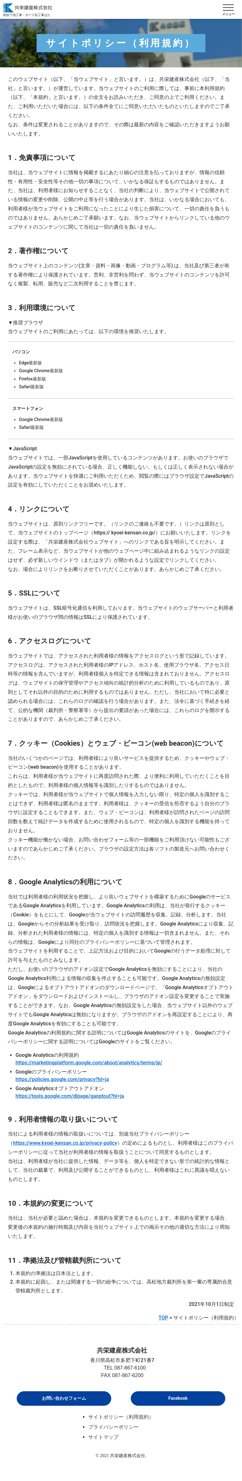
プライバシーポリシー (113, 1427)
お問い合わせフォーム (64, 1398)
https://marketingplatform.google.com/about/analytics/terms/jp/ (88, 1063)
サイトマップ (103, 1437)
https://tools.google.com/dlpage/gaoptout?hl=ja (69, 1096)
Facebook (177, 1398)
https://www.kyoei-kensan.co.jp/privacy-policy (65, 1143)
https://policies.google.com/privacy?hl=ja (62, 1079)
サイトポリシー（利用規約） (121, 1417)
